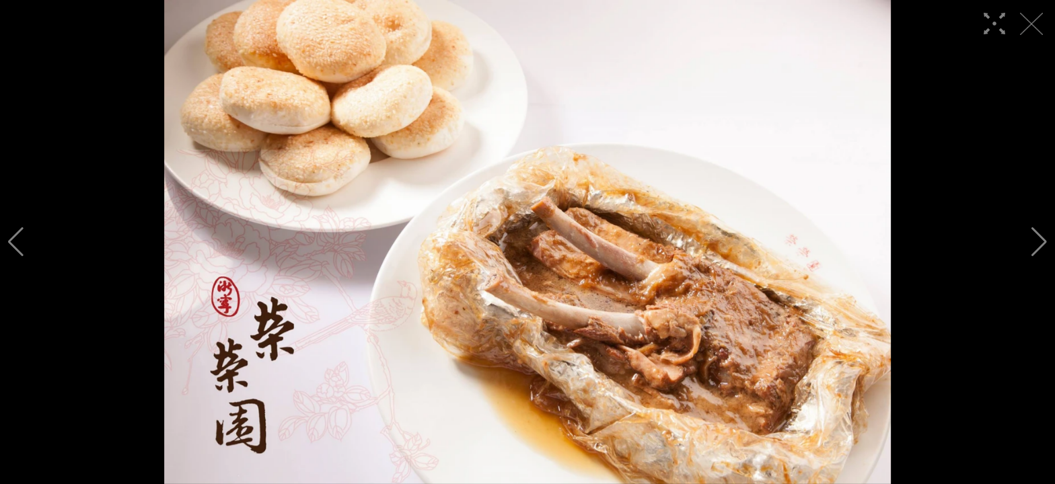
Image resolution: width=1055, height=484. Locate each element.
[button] (16, 242)
